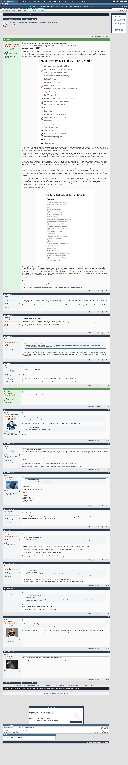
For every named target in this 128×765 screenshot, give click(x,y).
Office (74, 4)
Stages (91, 6)
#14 (108, 616)
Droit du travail (68, 6)
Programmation (62, 4)
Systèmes (86, 4)
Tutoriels (32, 1)
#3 (108, 315)
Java (45, 4)
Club (83, 1)
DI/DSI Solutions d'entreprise (16, 4)
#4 (108, 336)
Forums (24, 1)
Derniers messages (5, 10)
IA (31, 4)
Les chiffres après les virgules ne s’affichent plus (16, 731)
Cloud (27, 4)
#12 (108, 563)
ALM (35, 4)
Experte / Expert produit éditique (40, 718)
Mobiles (80, 4)
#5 (108, 363)
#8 (108, 443)
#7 (108, 409)
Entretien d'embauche (48, 6)
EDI (56, 4)
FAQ (39, 1)
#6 (108, 388)
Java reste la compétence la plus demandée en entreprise (19, 727)
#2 (108, 294)
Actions (13, 10)
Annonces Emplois (78, 6)
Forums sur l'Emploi (34, 6)
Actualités (18, 686)
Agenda (34, 10)
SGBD (69, 4)
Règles (43, 10)
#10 (108, 509)
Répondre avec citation (94, 291)
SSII (62, 6)
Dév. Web (50, 4)
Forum (7, 14)
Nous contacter (89, 742)
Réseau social (21, 10)
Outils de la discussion (94, 36)
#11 (108, 530)
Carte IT (86, 6)
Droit (78, 1)
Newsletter (57, 1)
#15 (108, 651)
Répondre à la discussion (12, 19)
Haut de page (105, 742)
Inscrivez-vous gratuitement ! (35, 8)
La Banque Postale (39, 720)
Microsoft (40, 4)
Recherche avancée (122, 10)
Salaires (58, 6)
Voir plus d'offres (76, 722)
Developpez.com (97, 742)
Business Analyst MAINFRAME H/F (40, 712)
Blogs (44, 1)
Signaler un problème (30, 19)
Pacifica (35, 713)
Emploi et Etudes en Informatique (20, 14)
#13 (108, 588)
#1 (108, 39)
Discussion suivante (63, 693)
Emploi (65, 1)
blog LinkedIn (31, 278)
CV (41, 6)
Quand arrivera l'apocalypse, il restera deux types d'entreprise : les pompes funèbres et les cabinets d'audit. (46, 381)
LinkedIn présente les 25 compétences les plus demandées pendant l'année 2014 (37, 22)
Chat (49, 1)
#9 (108, 472)
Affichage (105, 36)
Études (72, 1)
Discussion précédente (49, 693)
